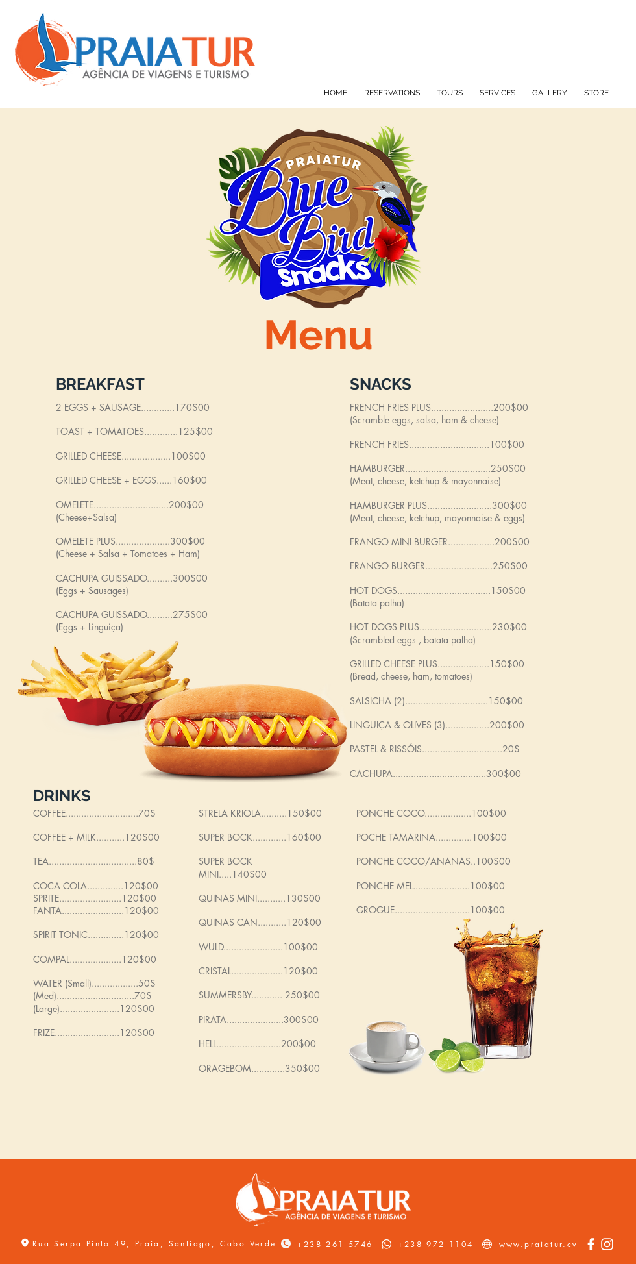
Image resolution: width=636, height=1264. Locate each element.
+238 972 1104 (435, 1244)
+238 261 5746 (335, 1244)
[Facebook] (591, 1244)
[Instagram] (607, 1244)
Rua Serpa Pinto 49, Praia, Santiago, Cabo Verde (156, 1243)
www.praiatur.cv (538, 1244)
